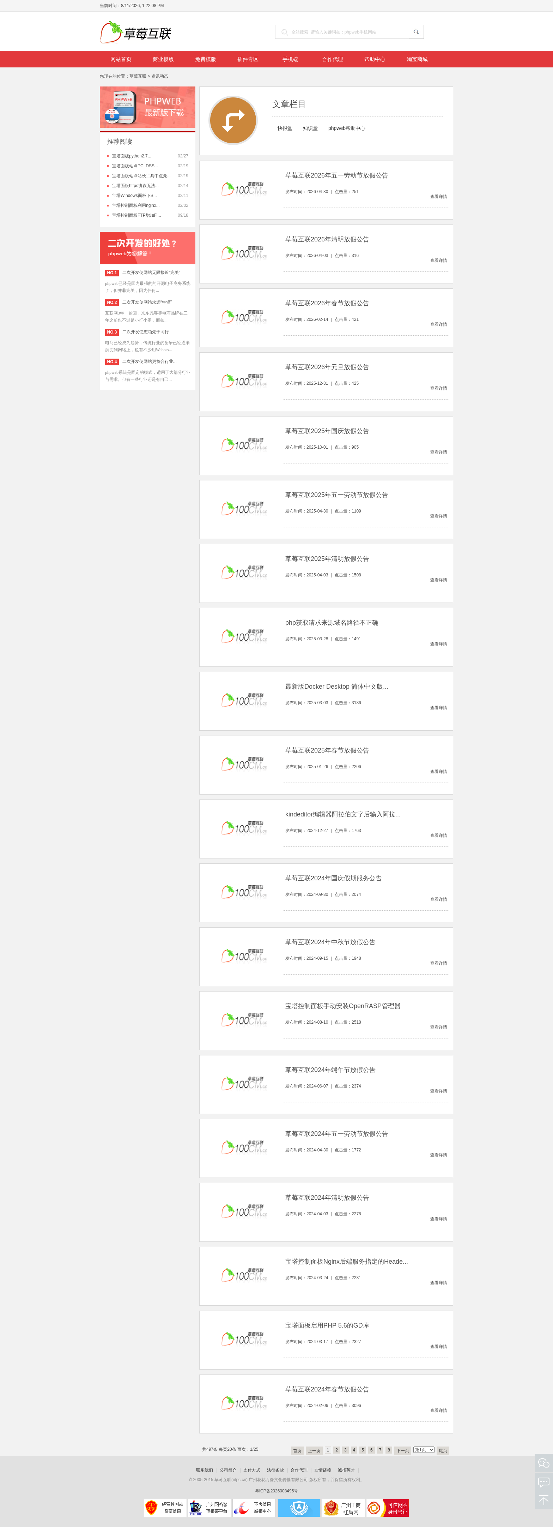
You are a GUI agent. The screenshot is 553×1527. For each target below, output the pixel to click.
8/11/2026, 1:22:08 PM (142, 5)
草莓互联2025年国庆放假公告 (327, 431)
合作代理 (332, 59)
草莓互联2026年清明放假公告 (327, 239)
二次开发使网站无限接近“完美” (151, 272)
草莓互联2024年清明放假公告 (327, 1197)
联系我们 (204, 1470)
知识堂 (310, 128)
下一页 (402, 1450)
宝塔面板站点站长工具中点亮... (141, 175)
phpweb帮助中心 (346, 128)
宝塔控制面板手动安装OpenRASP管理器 (343, 1006)
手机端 (290, 59)
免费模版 (205, 59)
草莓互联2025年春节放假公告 (327, 750)
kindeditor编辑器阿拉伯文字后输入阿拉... (343, 814)
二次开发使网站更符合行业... (149, 361)
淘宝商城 (417, 59)
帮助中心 (374, 59)
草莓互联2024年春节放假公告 (327, 1389)
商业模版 (163, 59)
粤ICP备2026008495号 (276, 1491)
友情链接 (322, 1470)
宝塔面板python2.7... (131, 156)
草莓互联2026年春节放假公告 (327, 303)
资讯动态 (159, 76)
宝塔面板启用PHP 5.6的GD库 (327, 1325)
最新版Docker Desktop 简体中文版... (336, 686)
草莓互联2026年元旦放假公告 (327, 367)
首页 (297, 1450)
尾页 (443, 1450)
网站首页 (121, 59)
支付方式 (251, 1470)
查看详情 (438, 196)
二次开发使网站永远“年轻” (147, 302)
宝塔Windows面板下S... (134, 195)
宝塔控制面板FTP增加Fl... (136, 215)
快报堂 (285, 128)
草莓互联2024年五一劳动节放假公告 (336, 1133)
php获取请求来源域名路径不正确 (331, 622)
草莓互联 (137, 76)
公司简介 (228, 1470)
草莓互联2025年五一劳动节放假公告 (336, 494)
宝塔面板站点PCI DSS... (135, 165)
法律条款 (275, 1470)
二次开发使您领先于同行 (145, 331)
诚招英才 (346, 1470)
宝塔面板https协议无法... (135, 185)
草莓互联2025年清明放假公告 (327, 558)
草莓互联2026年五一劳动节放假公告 (336, 175)
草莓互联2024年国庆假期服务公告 (333, 878)
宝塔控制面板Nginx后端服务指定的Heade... (346, 1261)
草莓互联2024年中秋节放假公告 (330, 942)
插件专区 (248, 59)
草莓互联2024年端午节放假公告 (330, 1069)
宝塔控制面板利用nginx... (136, 205)
